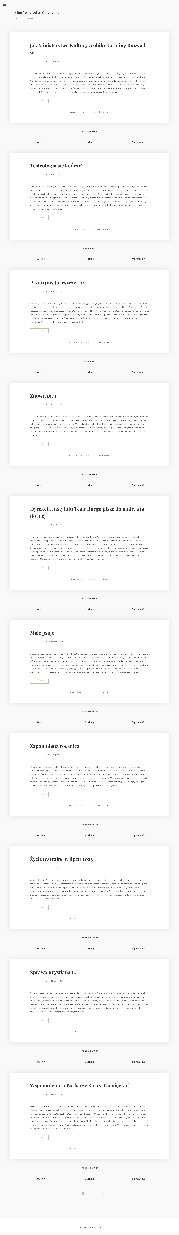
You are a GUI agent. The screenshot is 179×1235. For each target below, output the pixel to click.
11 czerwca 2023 (58, 1096)
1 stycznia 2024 (57, 405)
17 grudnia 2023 (57, 526)
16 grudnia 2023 (57, 643)
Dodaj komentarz (104, 230)
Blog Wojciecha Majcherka (39, 12)
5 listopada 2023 (58, 756)
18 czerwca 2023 (58, 983)
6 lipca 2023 (56, 870)
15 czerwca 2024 (58, 292)
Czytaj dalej (40, 101)
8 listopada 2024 (58, 61)
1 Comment (104, 112)
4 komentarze (104, 694)
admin (48, 61)
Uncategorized (90, 112)
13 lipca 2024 (56, 174)
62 (100, 1196)
